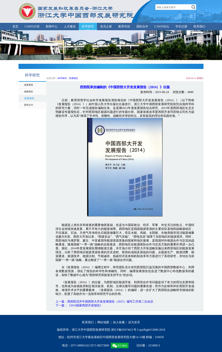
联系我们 (199, 26)
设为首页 (134, 322)
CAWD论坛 (161, 26)
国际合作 (142, 26)
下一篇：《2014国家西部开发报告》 (79, 305)
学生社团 (181, 26)
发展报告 (73, 78)
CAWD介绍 (32, 26)
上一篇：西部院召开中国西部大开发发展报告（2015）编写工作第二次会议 (104, 301)
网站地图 (103, 322)
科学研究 (88, 26)
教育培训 (124, 26)
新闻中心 (52, 26)
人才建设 (70, 26)
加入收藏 (119, 322)
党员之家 (106, 26)
